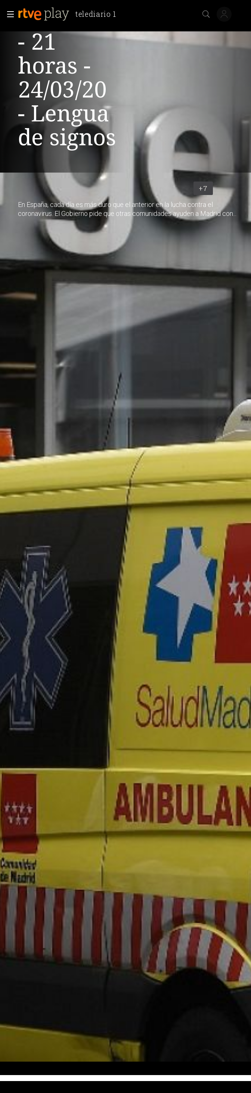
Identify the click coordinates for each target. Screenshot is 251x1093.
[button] (8, 14)
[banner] (70, 14)
